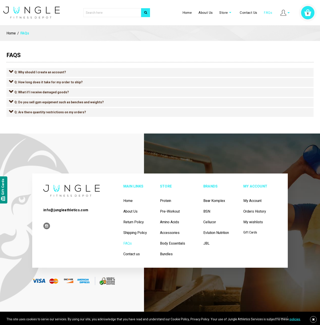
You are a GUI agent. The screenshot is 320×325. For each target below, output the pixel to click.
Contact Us (248, 12)
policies (295, 319)
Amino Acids (169, 222)
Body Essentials (172, 243)
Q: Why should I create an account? (40, 72)
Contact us (131, 254)
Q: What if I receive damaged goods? (41, 92)
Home (187, 12)
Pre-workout (170, 211)
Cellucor (209, 222)
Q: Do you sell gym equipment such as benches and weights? (59, 102)
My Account (252, 200)
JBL (206, 243)
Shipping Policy (135, 232)
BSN (206, 211)
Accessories (170, 232)
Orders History (254, 211)
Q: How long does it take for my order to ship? (48, 82)
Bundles (166, 254)
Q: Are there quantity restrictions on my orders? (50, 112)
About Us (205, 12)
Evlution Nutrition (216, 232)
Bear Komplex (214, 200)
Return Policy (133, 222)
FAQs (268, 12)
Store (226, 12)
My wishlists (253, 222)
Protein (165, 200)
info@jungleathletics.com (65, 210)
